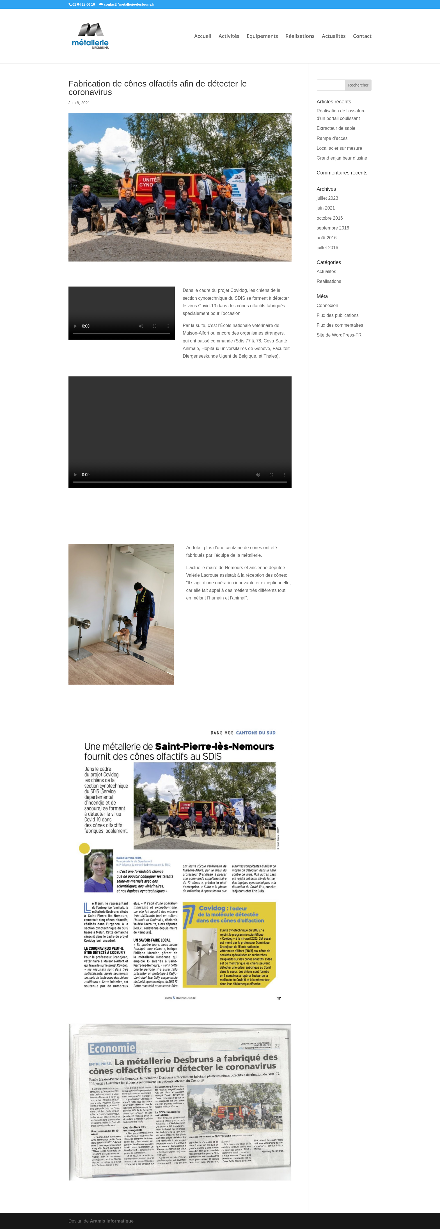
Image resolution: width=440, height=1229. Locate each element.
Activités (229, 36)
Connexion (327, 305)
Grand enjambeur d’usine (342, 158)
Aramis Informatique (112, 1221)
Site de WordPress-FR (339, 335)
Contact (362, 36)
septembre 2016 (333, 228)
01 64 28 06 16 (83, 4)
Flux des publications (338, 315)
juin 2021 (326, 208)
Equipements (262, 36)
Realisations (329, 281)
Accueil (202, 36)
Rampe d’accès (332, 138)
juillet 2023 (327, 198)
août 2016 (327, 237)
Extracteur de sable (336, 128)
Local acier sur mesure (339, 148)
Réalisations (300, 36)
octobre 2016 (330, 218)
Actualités (334, 36)
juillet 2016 (327, 247)
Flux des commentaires (340, 325)
